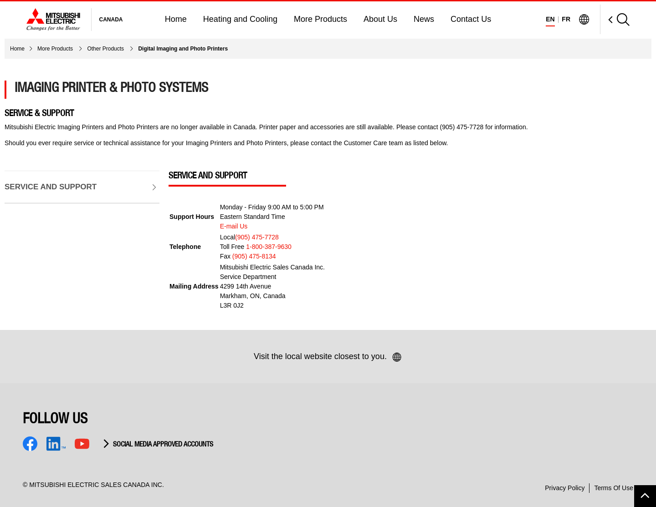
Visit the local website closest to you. (328, 357)
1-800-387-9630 (269, 246)
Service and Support (41, 180)
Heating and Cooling (240, 19)
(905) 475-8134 (254, 256)
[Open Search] (615, 19)
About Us (380, 19)
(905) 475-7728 (257, 237)
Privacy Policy (564, 488)
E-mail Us (234, 226)
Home (176, 19)
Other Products (106, 49)
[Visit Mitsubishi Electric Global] (584, 19)
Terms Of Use (613, 488)
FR (566, 19)
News (424, 19)
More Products (320, 19)
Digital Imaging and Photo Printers (183, 49)
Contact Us (471, 19)
